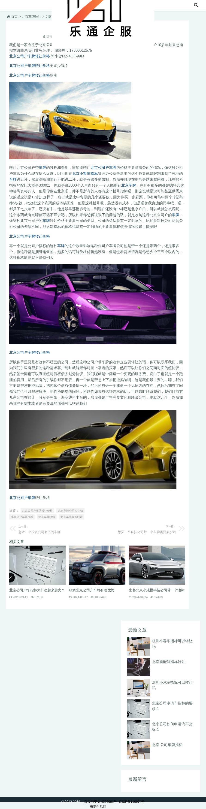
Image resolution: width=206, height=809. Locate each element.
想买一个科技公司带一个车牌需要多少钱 (138, 529)
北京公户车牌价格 (22, 517)
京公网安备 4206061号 (100, 801)
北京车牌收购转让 (72, 517)
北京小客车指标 (85, 174)
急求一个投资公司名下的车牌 (56, 529)
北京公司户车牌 (103, 168)
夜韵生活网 (98, 806)
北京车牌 (128, 185)
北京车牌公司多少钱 (70, 510)
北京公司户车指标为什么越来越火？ (37, 590)
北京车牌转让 (33, 6)
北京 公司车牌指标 (167, 745)
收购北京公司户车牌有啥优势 (91, 590)
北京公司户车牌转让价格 (29, 56)
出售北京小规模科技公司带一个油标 (156, 590)
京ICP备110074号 (132, 801)
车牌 (42, 168)
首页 (11, 6)
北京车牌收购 (46, 517)
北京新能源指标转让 (168, 662)
